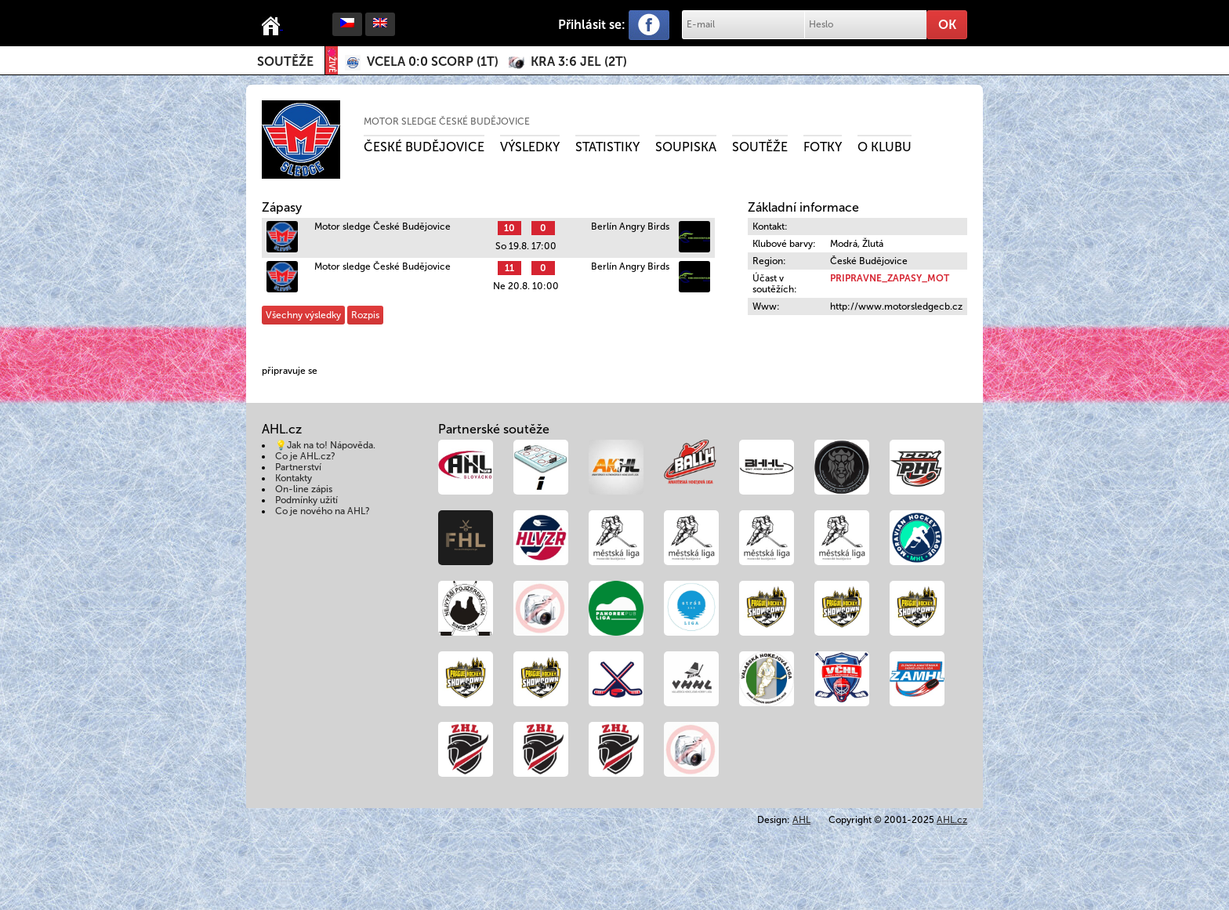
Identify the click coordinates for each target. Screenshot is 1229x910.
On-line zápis (303, 489)
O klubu (884, 147)
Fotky (822, 147)
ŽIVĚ (331, 61)
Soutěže (285, 61)
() (432, 61)
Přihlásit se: (591, 24)
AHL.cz (952, 819)
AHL (801, 819)
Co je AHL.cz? (305, 456)
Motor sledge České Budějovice (447, 121)
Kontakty (293, 478)
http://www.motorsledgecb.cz (896, 306)
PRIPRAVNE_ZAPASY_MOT (889, 278)
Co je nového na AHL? (322, 511)
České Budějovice (424, 147)
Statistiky (607, 147)
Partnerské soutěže (493, 429)
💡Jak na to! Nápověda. (325, 445)
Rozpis (365, 315)
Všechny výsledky (303, 315)
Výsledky (530, 147)
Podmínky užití (306, 500)
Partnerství (298, 467)
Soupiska (685, 147)
